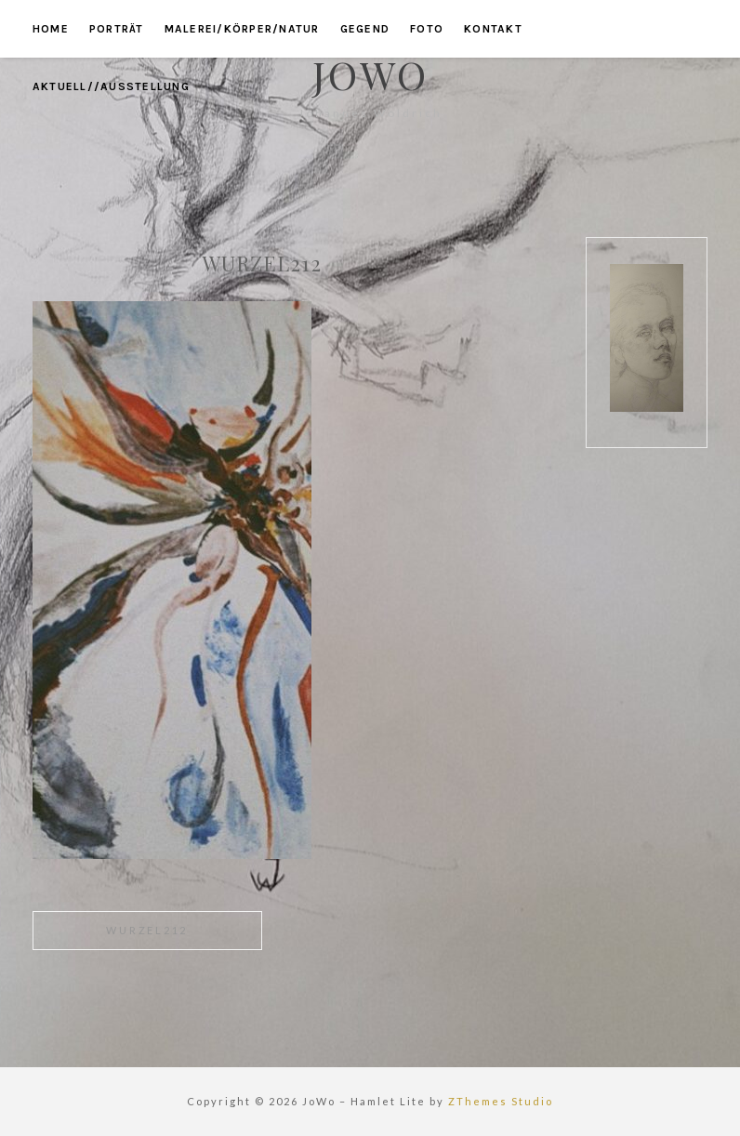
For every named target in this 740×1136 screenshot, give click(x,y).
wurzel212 (147, 930)
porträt (116, 28)
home (51, 28)
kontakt (493, 28)
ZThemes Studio (500, 1101)
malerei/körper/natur (242, 28)
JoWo (370, 74)
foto (426, 28)
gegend (365, 28)
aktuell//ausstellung (111, 86)
